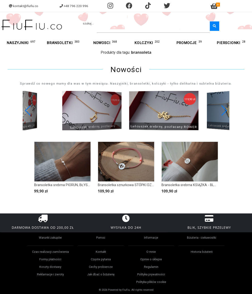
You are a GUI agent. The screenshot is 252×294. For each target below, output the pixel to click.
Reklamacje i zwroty (50, 274)
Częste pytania (101, 259)
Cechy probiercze (101, 267)
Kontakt (101, 251)
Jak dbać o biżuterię (101, 274)
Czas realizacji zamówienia (50, 251)
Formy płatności (50, 259)
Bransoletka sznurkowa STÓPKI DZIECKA (129, 185)
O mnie (151, 251)
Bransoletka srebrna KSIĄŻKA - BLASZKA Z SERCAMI (202, 185)
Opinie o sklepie (151, 259)
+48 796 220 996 (76, 6)
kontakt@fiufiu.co (25, 6)
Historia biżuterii (202, 251)
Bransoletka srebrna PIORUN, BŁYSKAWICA (67, 185)
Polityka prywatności (151, 274)
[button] (224, 110)
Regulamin (151, 267)
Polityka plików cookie (151, 282)
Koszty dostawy (50, 267)
